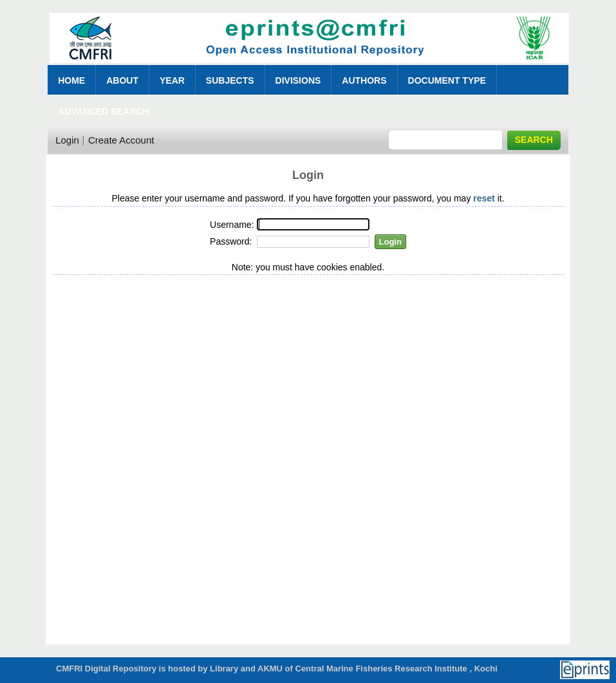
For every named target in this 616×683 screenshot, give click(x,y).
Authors (364, 80)
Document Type (447, 80)
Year (172, 80)
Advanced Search (103, 111)
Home (71, 80)
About (122, 80)
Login (67, 140)
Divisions (298, 80)
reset (483, 198)
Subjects (230, 80)
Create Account (121, 140)
